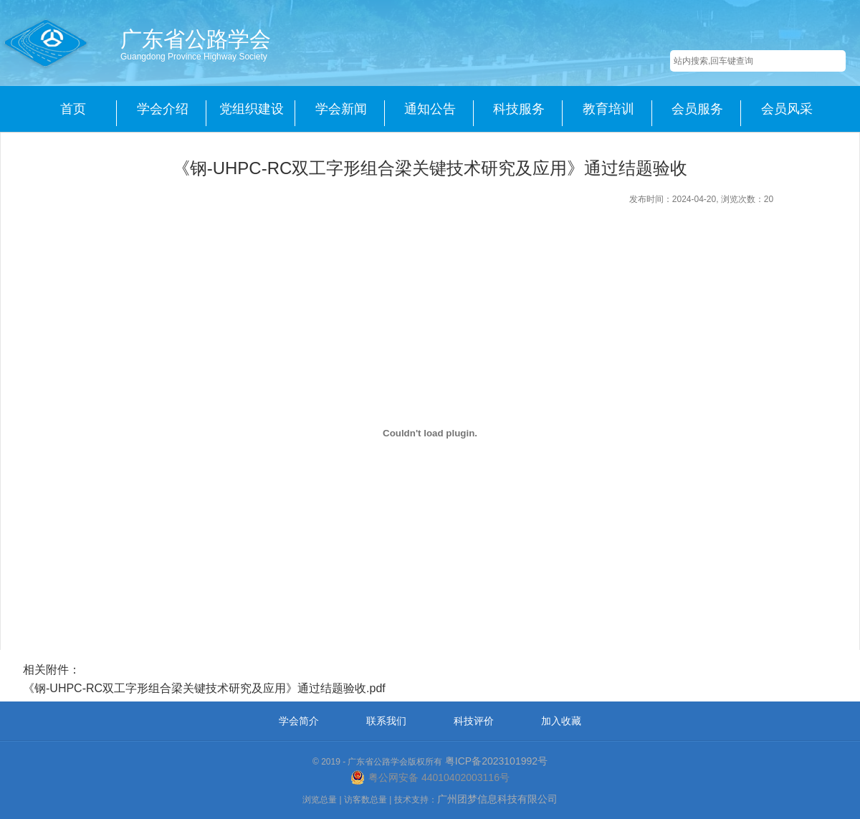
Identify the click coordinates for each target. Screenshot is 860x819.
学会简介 (299, 721)
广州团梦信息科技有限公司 (497, 799)
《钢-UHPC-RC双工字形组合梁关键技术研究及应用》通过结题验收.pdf (204, 688)
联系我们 (386, 721)
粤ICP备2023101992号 (496, 761)
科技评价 (474, 721)
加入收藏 (561, 721)
